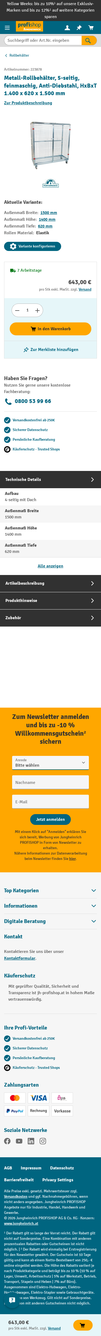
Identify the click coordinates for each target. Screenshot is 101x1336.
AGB (8, 1168)
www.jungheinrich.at (21, 1223)
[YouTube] (19, 1142)
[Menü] (8, 27)
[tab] (50, 523)
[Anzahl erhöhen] (37, 310)
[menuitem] (67, 27)
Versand (85, 289)
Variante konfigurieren (32, 246)
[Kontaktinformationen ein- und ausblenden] (12, 1300)
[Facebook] (7, 1142)
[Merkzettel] (79, 27)
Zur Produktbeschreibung (28, 103)
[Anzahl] (27, 310)
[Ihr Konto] (67, 27)
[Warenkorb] (91, 27)
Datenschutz (62, 1168)
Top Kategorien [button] (50, 890)
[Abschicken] (50, 819)
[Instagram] (43, 1142)
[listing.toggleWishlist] (50, 349)
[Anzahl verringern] (17, 310)
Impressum (31, 1168)
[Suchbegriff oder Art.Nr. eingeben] (43, 40)
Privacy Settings (57, 1180)
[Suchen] (89, 40)
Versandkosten (15, 1196)
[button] (50, 921)
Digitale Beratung (25, 921)
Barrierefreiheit (19, 1180)
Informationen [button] (50, 906)
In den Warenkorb (50, 329)
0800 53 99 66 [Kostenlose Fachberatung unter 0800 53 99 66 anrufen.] (27, 401)
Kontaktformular (19, 958)
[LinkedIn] (31, 1142)
